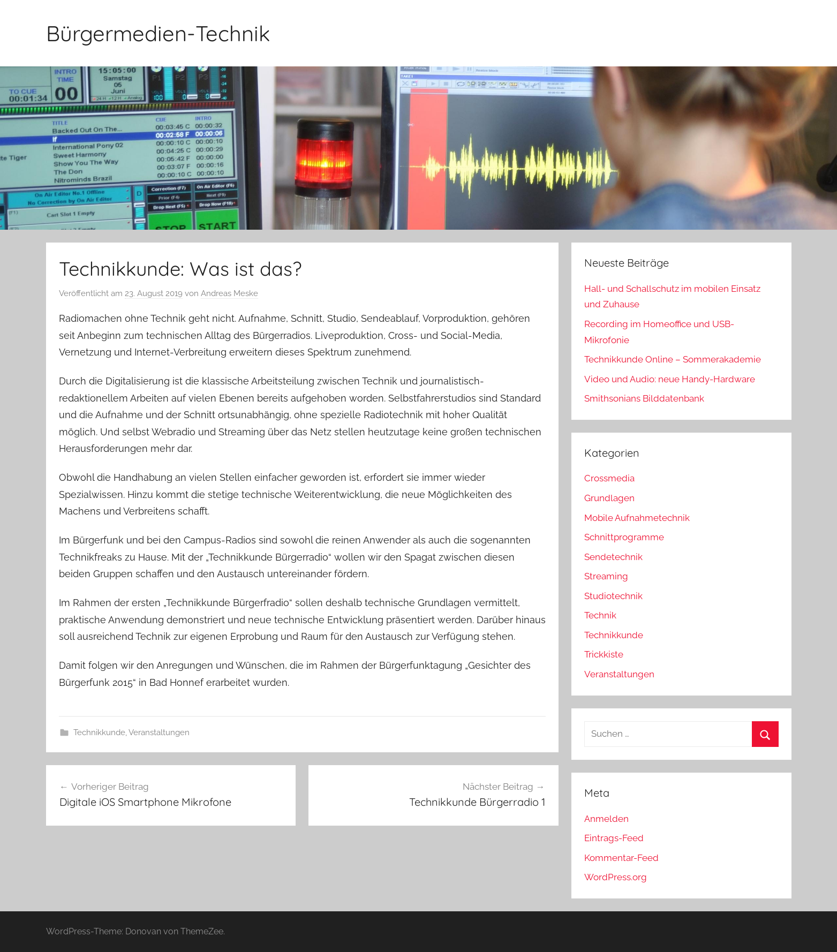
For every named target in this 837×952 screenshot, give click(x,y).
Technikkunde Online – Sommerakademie (672, 359)
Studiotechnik (613, 596)
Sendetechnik (613, 556)
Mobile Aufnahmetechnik (637, 517)
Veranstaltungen (159, 732)
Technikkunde (99, 732)
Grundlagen (609, 498)
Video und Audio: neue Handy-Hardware (669, 379)
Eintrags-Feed (614, 838)
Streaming (606, 576)
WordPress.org (615, 877)
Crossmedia (609, 478)
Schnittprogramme (624, 537)
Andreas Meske (229, 293)
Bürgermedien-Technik (158, 33)
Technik (600, 615)
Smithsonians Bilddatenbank (644, 398)
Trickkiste (603, 654)
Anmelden (606, 818)
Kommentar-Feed (621, 857)
